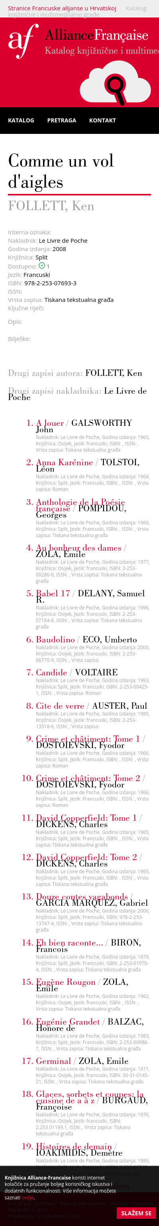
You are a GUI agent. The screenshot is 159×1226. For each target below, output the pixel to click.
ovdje (27, 1197)
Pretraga (62, 120)
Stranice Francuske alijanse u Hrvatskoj (62, 8)
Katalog (21, 120)
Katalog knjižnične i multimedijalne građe (77, 11)
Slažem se (136, 1213)
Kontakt (102, 120)
